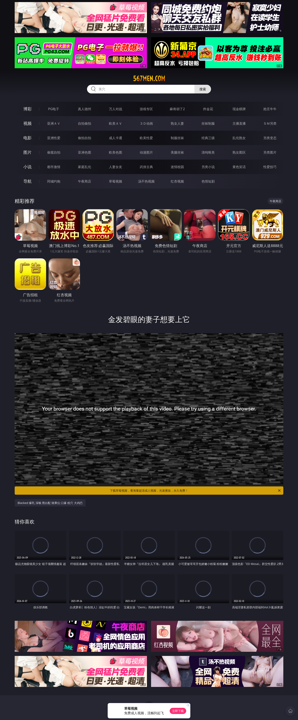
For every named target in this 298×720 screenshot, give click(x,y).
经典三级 (208, 138)
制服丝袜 (177, 138)
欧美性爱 (146, 138)
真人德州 (84, 109)
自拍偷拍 (84, 123)
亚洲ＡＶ (53, 123)
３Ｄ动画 (146, 123)
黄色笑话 (239, 167)
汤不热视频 (146, 181)
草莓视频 (115, 181)
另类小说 (208, 167)
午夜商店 (84, 181)
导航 (27, 181)
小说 (27, 167)
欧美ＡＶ (115, 123)
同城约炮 (53, 181)
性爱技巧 (270, 167)
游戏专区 (146, 109)
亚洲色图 (84, 152)
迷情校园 (177, 167)
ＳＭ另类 (270, 123)
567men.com (149, 78)
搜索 (202, 89)
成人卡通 (115, 138)
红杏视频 (177, 181)
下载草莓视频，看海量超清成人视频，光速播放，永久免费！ (195, 490)
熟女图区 (239, 152)
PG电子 (53, 109)
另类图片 (270, 152)
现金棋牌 (239, 109)
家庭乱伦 (84, 167)
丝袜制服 (208, 123)
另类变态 (270, 138)
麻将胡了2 (177, 109)
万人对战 (115, 109)
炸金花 (208, 109)
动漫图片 (146, 152)
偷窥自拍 (53, 152)
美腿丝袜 (177, 152)
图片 (27, 152)
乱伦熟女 (239, 138)
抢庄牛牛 (270, 109)
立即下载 (178, 711)
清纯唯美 (208, 152)
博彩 (27, 109)
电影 (27, 138)
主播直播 (239, 123)
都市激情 (53, 167)
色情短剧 (208, 181)
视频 (27, 123)
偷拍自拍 (84, 138)
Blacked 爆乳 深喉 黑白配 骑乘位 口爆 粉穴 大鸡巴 (50, 503)
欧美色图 (115, 152)
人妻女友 (115, 167)
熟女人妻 (177, 123)
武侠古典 (146, 167)
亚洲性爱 (53, 138)
